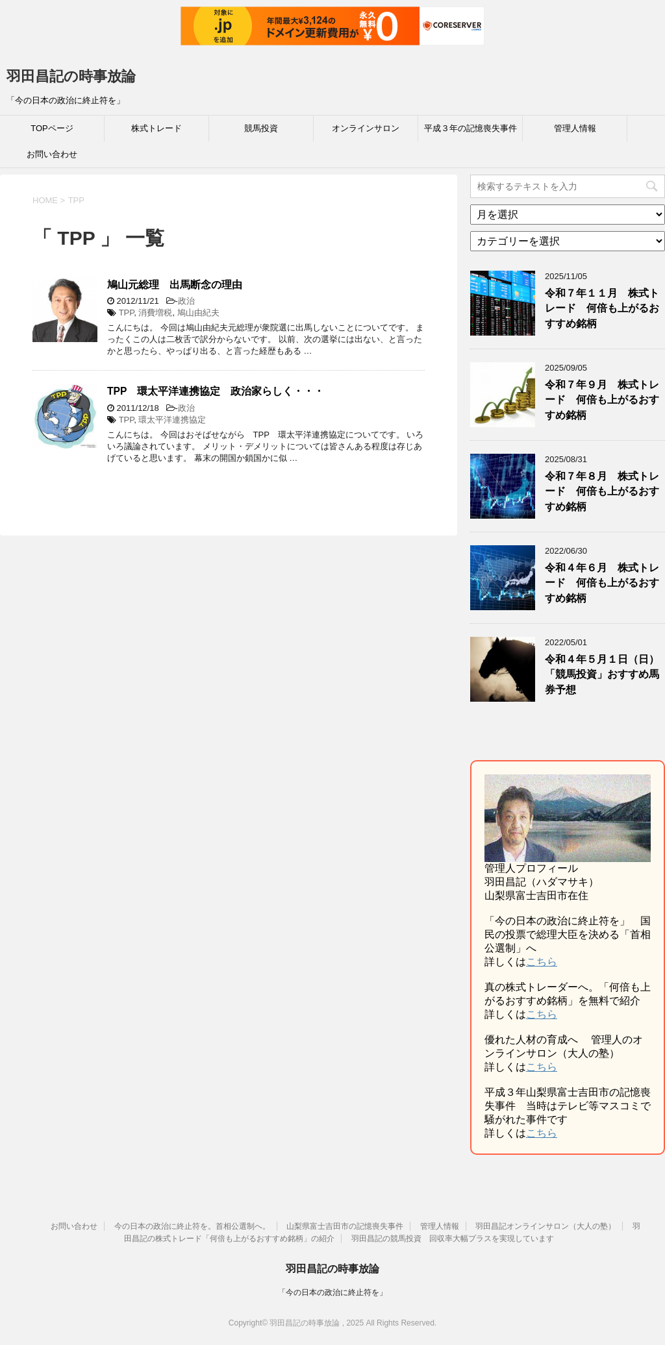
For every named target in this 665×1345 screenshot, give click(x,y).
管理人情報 (575, 128)
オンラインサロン (365, 128)
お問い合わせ (52, 154)
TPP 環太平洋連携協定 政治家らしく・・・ (215, 391)
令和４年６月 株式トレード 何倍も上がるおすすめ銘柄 (602, 583)
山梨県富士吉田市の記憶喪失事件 (344, 1226)
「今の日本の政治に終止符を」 (332, 1292)
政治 (186, 301)
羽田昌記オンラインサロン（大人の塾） (545, 1226)
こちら (541, 961)
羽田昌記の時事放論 (71, 76)
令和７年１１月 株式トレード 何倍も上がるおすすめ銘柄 (602, 308)
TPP (126, 312)
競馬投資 (261, 128)
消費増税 (155, 312)
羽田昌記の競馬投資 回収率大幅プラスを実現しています (452, 1238)
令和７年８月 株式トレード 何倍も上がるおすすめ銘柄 (602, 491)
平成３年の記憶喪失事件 (470, 128)
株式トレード (156, 128)
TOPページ (52, 128)
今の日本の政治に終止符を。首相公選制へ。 (192, 1226)
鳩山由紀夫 (198, 312)
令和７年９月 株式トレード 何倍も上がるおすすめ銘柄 (602, 400)
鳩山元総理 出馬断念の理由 (174, 284)
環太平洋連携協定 (172, 420)
